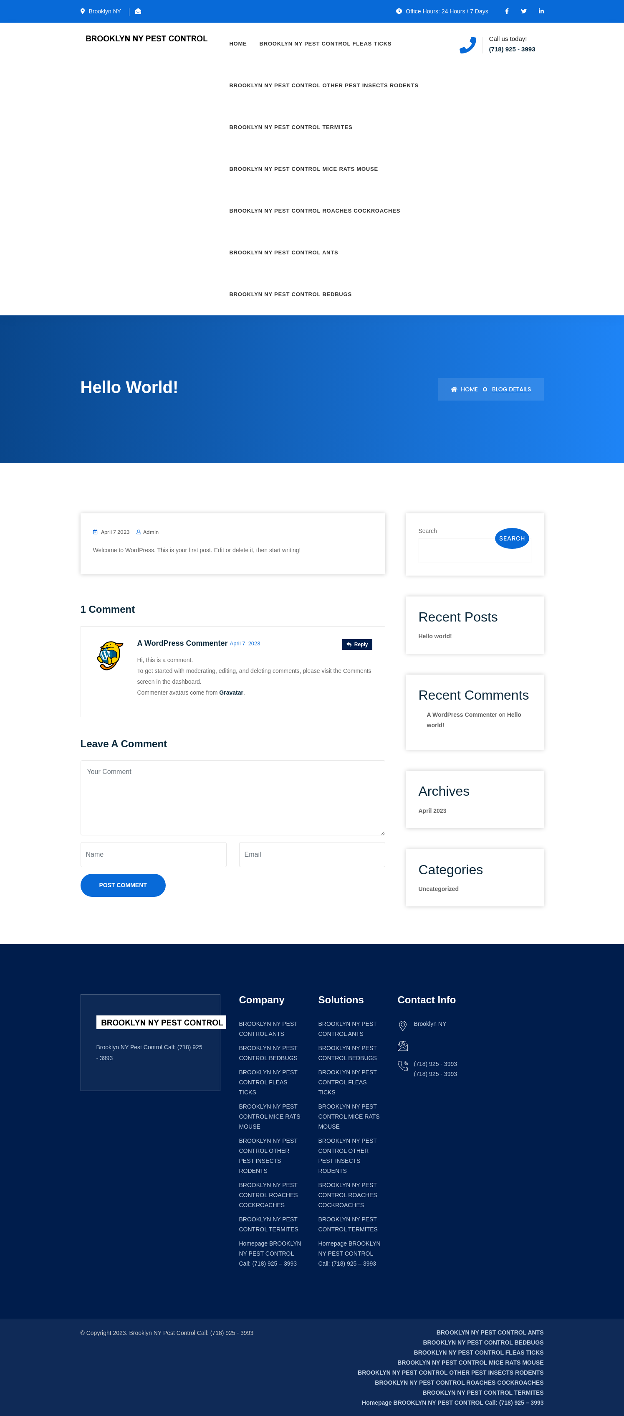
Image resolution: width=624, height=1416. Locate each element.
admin (151, 532)
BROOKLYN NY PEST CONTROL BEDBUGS (291, 294)
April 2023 (433, 810)
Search (428, 531)
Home (238, 44)
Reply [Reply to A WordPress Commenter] (357, 644)
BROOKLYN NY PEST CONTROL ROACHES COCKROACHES (315, 211)
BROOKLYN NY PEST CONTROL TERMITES (291, 127)
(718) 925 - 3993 (512, 49)
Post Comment (123, 885)
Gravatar (231, 692)
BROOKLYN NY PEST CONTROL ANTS (284, 252)
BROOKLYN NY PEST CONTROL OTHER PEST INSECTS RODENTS (324, 85)
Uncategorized (439, 889)
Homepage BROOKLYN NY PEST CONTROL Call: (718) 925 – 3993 (270, 1253)
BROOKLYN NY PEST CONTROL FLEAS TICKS (326, 44)
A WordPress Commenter (182, 643)
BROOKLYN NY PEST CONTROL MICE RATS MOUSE (304, 169)
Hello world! (435, 636)
